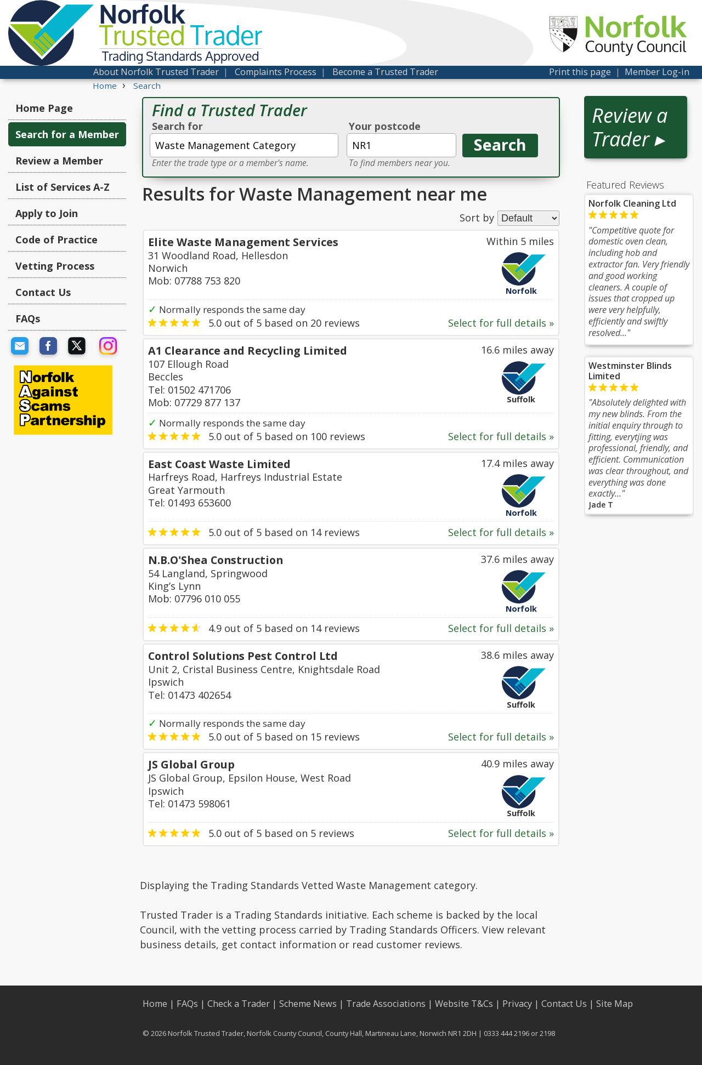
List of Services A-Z (62, 186)
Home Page (44, 108)
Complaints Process (275, 72)
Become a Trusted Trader (385, 72)
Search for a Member (67, 134)
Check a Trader (238, 1004)
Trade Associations (386, 1004)
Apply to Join (46, 213)
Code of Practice (56, 239)
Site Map (614, 1004)
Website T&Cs (464, 1004)
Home (155, 1004)
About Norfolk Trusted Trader (156, 72)
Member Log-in (657, 72)
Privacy (517, 1004)
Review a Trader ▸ (629, 127)
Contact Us (43, 292)
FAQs (27, 318)
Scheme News (308, 1004)
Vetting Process (54, 265)
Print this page (580, 72)
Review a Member (59, 160)
